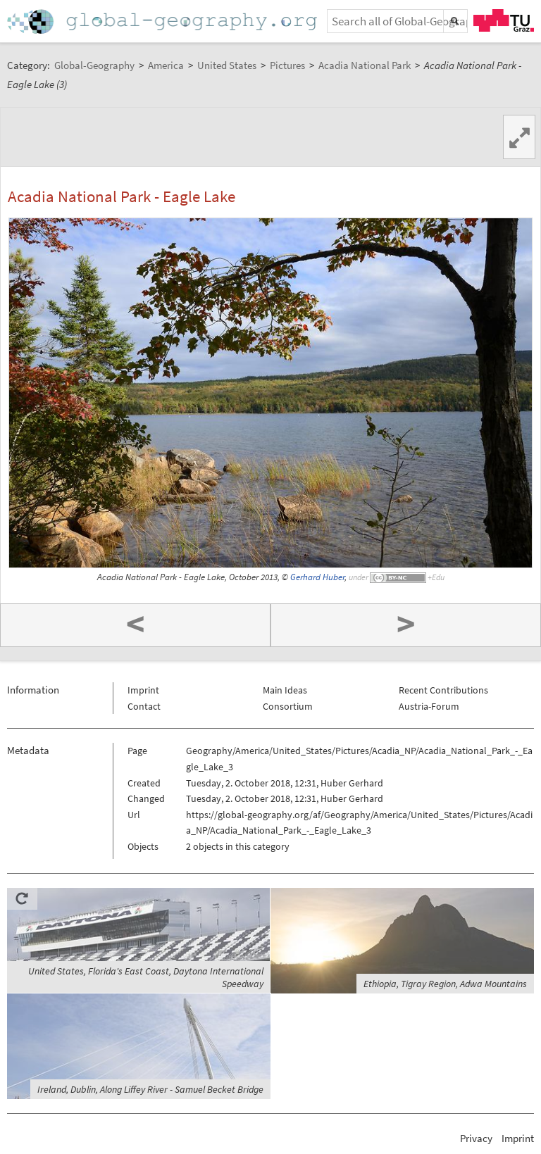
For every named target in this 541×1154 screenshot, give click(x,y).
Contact (144, 706)
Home (163, 21)
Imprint (143, 690)
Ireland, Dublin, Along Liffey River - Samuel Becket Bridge (150, 1089)
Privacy (476, 1138)
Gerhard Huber (317, 577)
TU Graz (503, 20)
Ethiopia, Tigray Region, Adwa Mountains (445, 983)
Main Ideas (285, 690)
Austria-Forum (429, 706)
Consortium (288, 706)
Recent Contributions (443, 690)
